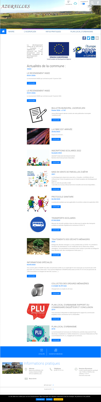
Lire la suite (31, 83)
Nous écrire (32, 378)
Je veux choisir (58, 399)
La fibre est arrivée (62, 129)
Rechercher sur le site (92, 2)
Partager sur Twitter (88, 38)
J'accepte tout (40, 399)
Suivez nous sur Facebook (98, 2)
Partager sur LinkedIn (92, 38)
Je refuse (49, 399)
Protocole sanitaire (62, 197)
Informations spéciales (39, 262)
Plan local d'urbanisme (64, 326)
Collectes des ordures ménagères (70, 283)
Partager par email (97, 38)
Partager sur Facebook (84, 38)
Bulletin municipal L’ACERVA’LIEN (68, 108)
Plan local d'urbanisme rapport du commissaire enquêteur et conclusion (72, 306)
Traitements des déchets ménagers (71, 239)
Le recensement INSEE (38, 73)
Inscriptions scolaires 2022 (66, 150)
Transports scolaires (63, 218)
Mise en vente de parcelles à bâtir (70, 172)
